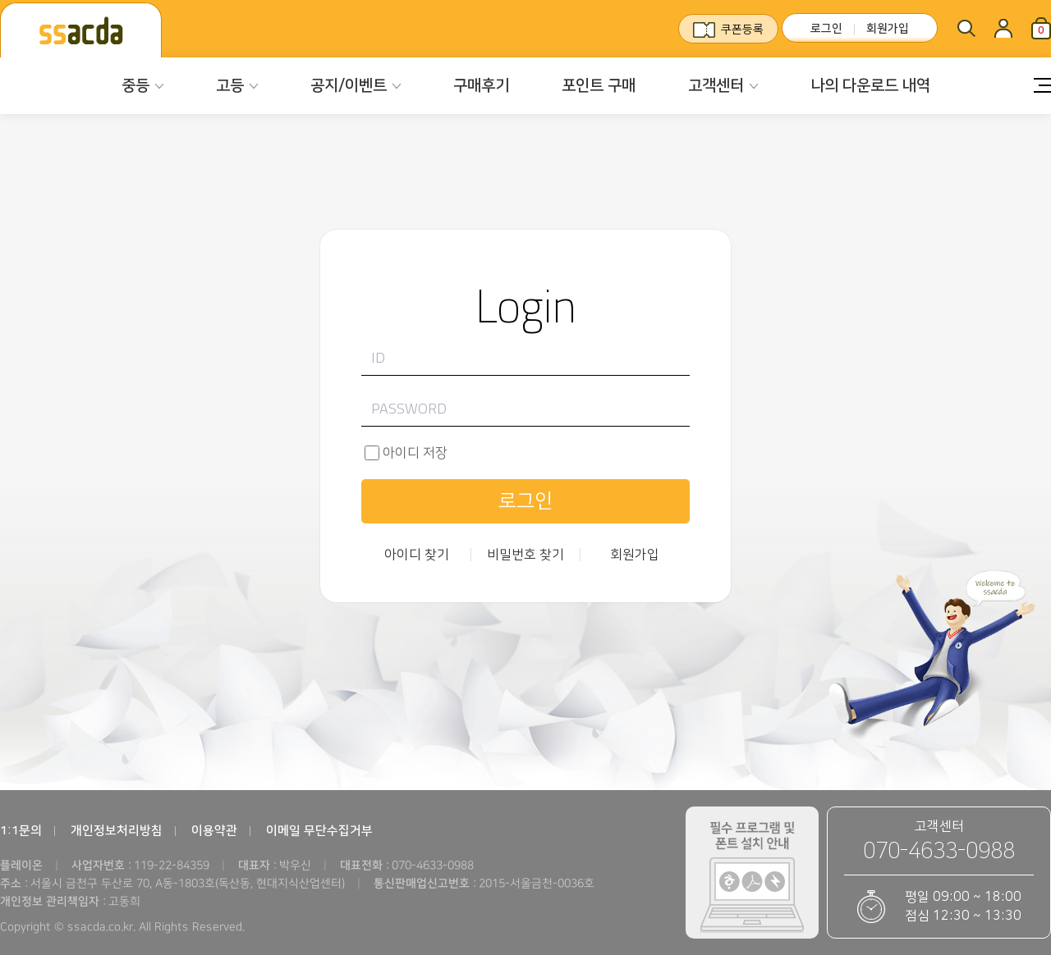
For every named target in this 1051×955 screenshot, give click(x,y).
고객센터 (716, 85)
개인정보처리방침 (117, 831)
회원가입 (887, 28)
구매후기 (481, 85)
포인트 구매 (599, 85)
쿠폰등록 (742, 29)
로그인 (826, 28)
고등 (230, 85)
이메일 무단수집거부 (319, 831)
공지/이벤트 (348, 85)
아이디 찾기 (416, 554)
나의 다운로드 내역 (870, 85)
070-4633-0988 (939, 851)
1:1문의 (21, 831)
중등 (135, 85)
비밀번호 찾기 (525, 554)
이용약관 (214, 831)
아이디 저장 (415, 453)
